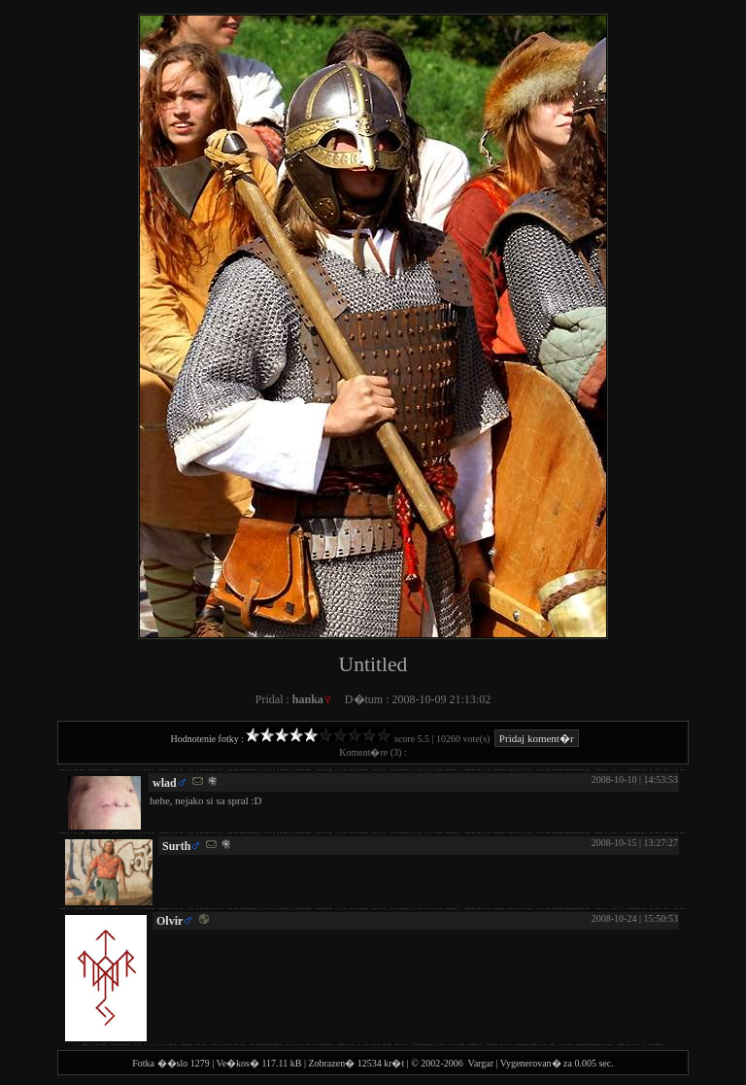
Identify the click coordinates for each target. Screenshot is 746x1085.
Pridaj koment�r (536, 738)
